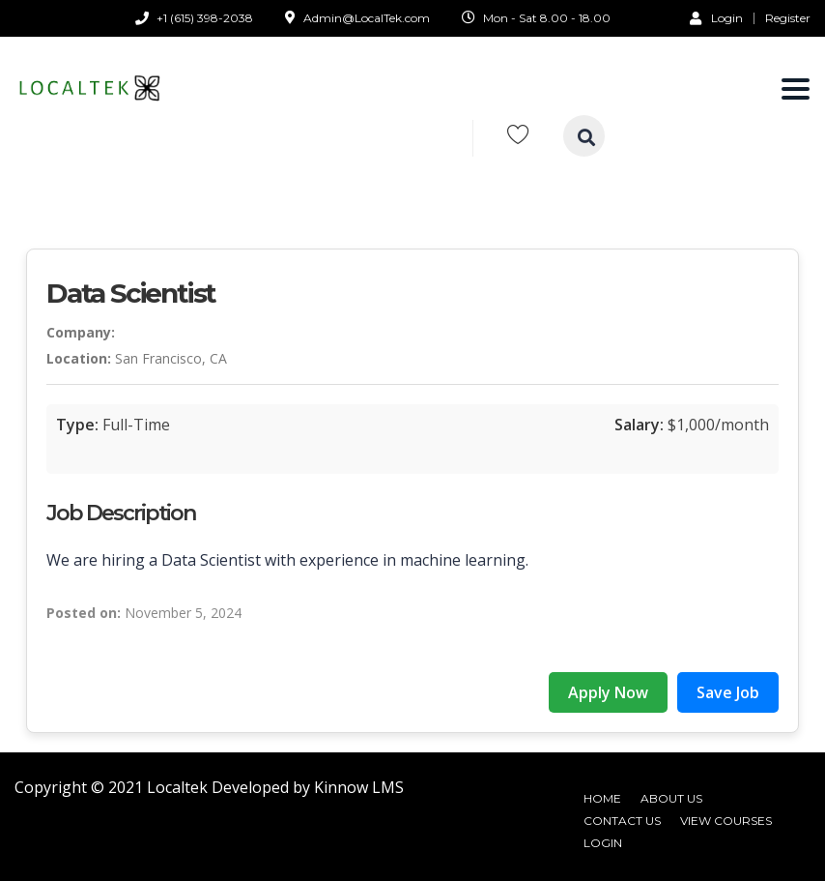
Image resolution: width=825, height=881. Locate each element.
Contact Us (622, 820)
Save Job (728, 692)
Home (602, 798)
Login (716, 17)
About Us (671, 798)
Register (788, 18)
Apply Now (608, 692)
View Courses (726, 820)
